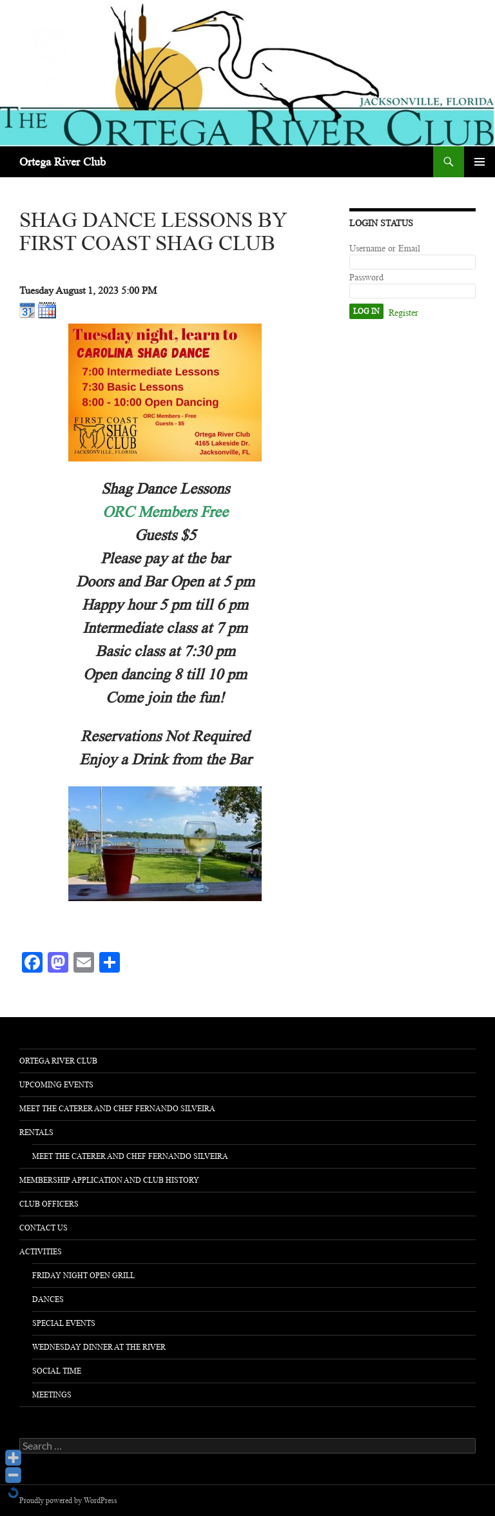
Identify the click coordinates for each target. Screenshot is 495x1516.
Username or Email (384, 248)
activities (40, 1251)
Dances (48, 1299)
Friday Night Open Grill (83, 1275)
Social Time (56, 1370)
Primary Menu (479, 161)
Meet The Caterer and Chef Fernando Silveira (117, 1108)
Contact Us (43, 1227)
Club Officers (49, 1204)
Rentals (36, 1132)
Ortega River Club (62, 161)
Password (366, 277)
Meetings (52, 1394)
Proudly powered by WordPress (68, 1500)
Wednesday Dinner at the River (99, 1347)
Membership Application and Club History (109, 1180)
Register (403, 313)
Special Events (63, 1323)
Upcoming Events (56, 1084)
